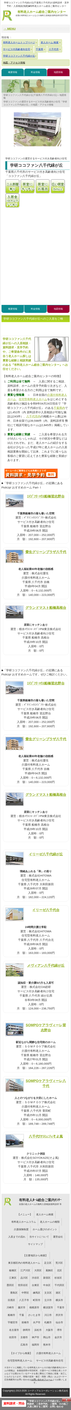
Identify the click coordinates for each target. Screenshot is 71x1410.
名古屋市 (14, 1330)
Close (66, 1400)
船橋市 (11, 1315)
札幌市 (48, 1322)
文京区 (48, 1292)
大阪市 (49, 1330)
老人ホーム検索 (44, 1214)
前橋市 (25, 1322)
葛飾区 (49, 1270)
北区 (59, 1270)
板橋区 (12, 1270)
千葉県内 (59, 407)
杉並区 (58, 1277)
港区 (58, 1292)
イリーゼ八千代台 (45, 910)
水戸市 (36, 1322)
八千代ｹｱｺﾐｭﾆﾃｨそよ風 (46, 1136)
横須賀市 (48, 1307)
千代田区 (59, 1285)
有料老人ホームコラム (23, 1221)
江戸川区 (25, 1270)
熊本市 (47, 1344)
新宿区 (47, 1277)
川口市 (48, 1315)
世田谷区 (23, 1285)
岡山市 (47, 1337)
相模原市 (34, 1307)
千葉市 (60, 1307)
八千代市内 (33, 416)
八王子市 (24, 1300)
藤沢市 (21, 1307)
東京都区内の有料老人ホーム (24, 1262)
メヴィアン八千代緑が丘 (46, 965)
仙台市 (59, 1322)
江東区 (12, 1277)
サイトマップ (35, 1244)
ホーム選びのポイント (45, 1229)
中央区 (47, 1285)
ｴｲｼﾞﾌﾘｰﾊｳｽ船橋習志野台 (46, 496)
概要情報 (12, 72)
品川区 (24, 1277)
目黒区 (11, 1300)
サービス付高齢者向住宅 (49, 1360)
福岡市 (35, 1344)
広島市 (24, 1344)
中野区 (25, 1292)
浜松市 (38, 1330)
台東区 (35, 1285)
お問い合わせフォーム (41, 1379)
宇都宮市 (13, 1322)
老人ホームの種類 (50, 1221)
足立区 (47, 1262)
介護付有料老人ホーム (48, 1353)
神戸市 (35, 1337)
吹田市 (12, 1337)
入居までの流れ (16, 1236)
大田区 (38, 1270)
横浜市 (59, 1300)
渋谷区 (35, 1277)
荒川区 (59, 1262)
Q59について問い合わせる (31, 473)
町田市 (36, 1300)
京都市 (24, 1337)
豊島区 (14, 1292)
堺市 (59, 1330)
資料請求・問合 (14, 1403)
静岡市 (26, 1330)
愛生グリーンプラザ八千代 (45, 552)
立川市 (48, 1300)
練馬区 (36, 1292)
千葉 (21, 1315)
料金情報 (35, 72)
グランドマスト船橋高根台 (45, 608)
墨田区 (10, 1285)
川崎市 (10, 1307)
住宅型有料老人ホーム (33, 399)
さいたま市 (34, 1315)
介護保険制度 (21, 1229)
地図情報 (58, 72)
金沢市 (58, 1337)
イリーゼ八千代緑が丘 (46, 854)
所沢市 (59, 1315)
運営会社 (58, 1236)
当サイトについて (39, 1236)
